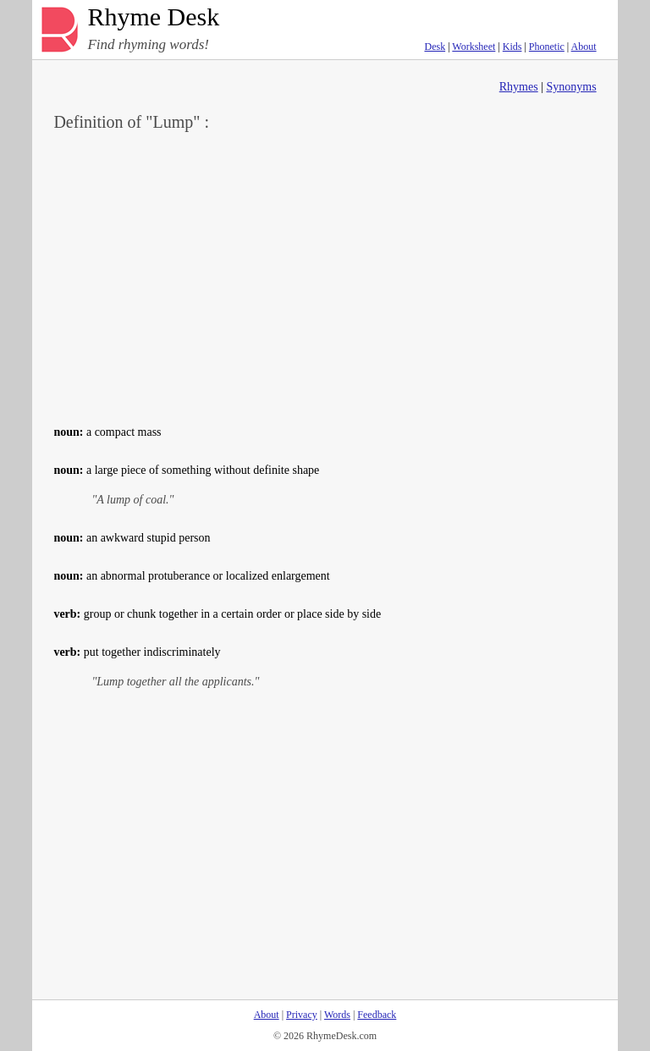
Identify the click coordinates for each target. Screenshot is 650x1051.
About (584, 46)
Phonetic (547, 46)
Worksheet (473, 46)
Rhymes (518, 86)
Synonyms (571, 86)
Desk (434, 46)
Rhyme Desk (153, 17)
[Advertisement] (325, 275)
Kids (512, 46)
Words (337, 1015)
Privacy (301, 1015)
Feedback (376, 1015)
